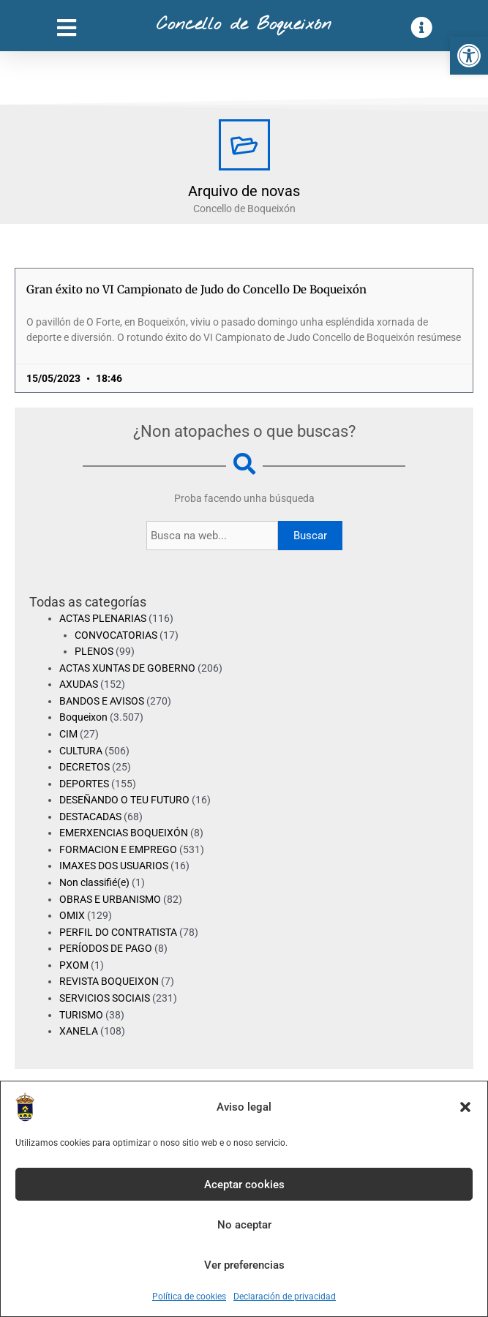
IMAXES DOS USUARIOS (113, 865)
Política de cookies (189, 1296)
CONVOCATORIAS (116, 635)
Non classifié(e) (94, 882)
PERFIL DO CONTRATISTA (118, 932)
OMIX (72, 915)
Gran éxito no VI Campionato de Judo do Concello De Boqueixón (196, 289)
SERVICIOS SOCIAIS (104, 998)
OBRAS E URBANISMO (110, 899)
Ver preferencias (244, 1265)
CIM (68, 734)
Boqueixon (83, 717)
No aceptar (244, 1224)
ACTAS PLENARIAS (102, 618)
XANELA (78, 1031)
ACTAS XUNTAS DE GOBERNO (127, 668)
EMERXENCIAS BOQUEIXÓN (123, 832)
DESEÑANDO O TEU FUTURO (124, 800)
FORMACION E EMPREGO (118, 849)
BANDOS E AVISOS (101, 701)
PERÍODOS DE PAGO (105, 948)
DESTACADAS (90, 816)
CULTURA (80, 751)
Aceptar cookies (244, 1184)
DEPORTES (84, 783)
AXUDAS (78, 684)
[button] (469, 56)
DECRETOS (84, 767)
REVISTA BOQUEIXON (109, 981)
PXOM (74, 965)
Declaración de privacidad (284, 1296)
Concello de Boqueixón (244, 25)
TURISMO (81, 1015)
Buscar (310, 535)
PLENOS (94, 651)
